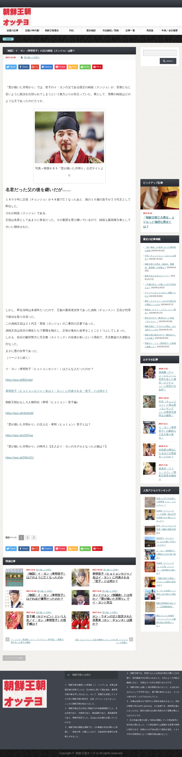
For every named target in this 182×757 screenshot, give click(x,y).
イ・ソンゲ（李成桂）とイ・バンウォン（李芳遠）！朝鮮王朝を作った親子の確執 (37, 640)
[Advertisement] (114, 19)
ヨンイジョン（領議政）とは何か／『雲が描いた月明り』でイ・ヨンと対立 (112, 599)
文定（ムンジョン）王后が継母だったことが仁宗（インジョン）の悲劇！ (101, 641)
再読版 (149, 30)
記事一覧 (130, 30)
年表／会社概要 (170, 30)
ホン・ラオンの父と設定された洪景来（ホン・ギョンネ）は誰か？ (112, 620)
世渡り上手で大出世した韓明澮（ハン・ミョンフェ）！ (166, 501)
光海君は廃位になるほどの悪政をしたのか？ (167, 453)
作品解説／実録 (111, 30)
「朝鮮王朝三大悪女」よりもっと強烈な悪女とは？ (158, 222)
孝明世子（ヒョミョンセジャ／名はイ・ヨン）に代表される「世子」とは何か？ (57, 390)
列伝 (71, 30)
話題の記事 (12, 30)
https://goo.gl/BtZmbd (19, 379)
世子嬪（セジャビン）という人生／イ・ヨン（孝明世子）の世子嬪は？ (46, 620)
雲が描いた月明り (32, 57)
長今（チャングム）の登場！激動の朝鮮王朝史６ (166, 529)
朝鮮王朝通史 (52, 30)
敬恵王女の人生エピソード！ (157, 276)
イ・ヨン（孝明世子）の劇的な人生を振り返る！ (166, 554)
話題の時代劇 (32, 30)
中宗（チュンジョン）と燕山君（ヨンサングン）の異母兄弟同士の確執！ (167, 408)
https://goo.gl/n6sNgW (19, 413)
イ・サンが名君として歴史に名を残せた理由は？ (166, 594)
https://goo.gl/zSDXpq (19, 435)
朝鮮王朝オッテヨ (87, 753)
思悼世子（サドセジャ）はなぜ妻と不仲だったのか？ (166, 541)
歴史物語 (91, 30)
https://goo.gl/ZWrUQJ (20, 457)
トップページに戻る (14, 658)
